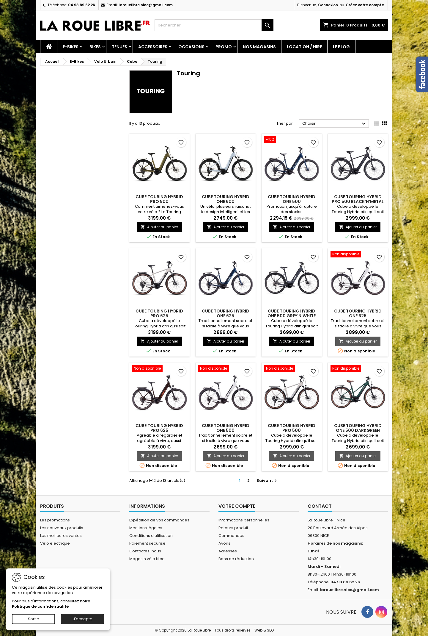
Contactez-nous (145, 551)
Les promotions (55, 520)
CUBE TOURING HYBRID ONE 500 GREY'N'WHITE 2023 (292, 316)
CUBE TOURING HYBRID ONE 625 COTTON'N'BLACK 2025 (358, 316)
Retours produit (233, 528)
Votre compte (236, 506)
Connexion (328, 4)
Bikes (95, 47)
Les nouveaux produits (61, 528)
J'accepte (82, 619)
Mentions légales (145, 528)
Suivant (267, 480)
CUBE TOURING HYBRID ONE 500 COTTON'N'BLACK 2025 (225, 430)
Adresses (227, 551)
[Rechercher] (214, 25)
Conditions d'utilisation (151, 535)
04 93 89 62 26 (81, 4)
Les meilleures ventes (61, 535)
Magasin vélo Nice (147, 559)
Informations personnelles (243, 520)
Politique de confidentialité (40, 606)
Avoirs (224, 543)
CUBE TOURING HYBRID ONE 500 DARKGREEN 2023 (358, 430)
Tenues (119, 47)
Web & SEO (264, 630)
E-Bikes (70, 47)
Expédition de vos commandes (159, 520)
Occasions (191, 47)
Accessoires (152, 47)
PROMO (223, 47)
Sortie (33, 619)
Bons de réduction (236, 559)
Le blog (341, 47)
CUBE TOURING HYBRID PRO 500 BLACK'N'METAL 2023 (358, 201)
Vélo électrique (55, 543)
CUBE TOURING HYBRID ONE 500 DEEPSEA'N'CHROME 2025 (291, 201)
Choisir (334, 123)
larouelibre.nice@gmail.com (146, 4)
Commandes (231, 535)
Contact (320, 506)
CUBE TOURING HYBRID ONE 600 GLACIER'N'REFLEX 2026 (225, 201)
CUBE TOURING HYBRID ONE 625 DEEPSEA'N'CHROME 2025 (225, 316)
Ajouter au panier (159, 226)
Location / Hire (304, 47)
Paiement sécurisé (147, 543)
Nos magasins (259, 47)
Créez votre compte (365, 4)
